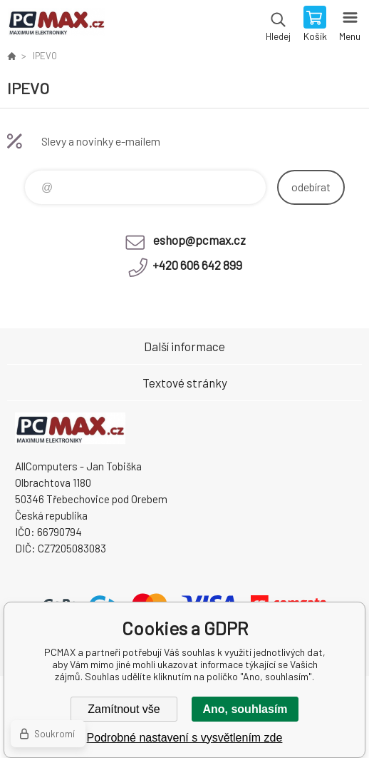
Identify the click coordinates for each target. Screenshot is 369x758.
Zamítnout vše (124, 709)
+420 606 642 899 (197, 265)
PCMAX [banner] (56, 25)
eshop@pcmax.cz (199, 240)
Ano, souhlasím (244, 709)
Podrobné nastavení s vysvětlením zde (185, 738)
